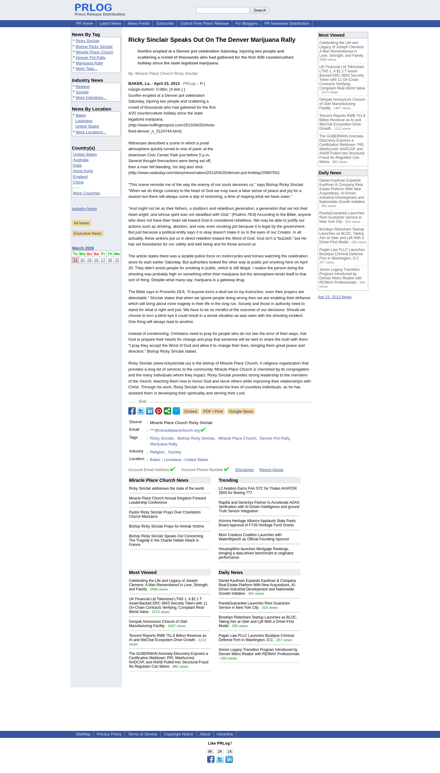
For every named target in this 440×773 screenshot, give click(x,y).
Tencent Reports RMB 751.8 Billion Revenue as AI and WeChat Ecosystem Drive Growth (167, 637)
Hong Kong (83, 171)
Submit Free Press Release (204, 23)
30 (82, 260)
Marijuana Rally (89, 63)
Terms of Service (143, 734)
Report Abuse (271, 469)
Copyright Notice (178, 734)
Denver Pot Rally (91, 57)
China (78, 182)
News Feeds (139, 23)
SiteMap (83, 734)
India (77, 165)
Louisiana (83, 120)
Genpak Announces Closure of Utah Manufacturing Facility (158, 623)
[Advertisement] (266, 125)
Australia (81, 160)
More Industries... (91, 97)
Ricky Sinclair (88, 40)
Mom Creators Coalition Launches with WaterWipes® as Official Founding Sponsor (254, 537)
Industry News (84, 208)
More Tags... (86, 68)
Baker (81, 115)
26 (110, 260)
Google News (241, 411)
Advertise (225, 734)
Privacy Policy (109, 734)
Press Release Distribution (100, 11)
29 (89, 260)
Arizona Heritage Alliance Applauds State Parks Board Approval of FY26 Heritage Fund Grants (257, 523)
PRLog (189, 83)
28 (96, 260)
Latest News (110, 23)
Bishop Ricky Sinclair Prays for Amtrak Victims (166, 526)
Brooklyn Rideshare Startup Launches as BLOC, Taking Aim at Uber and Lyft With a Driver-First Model (258, 621)
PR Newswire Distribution (286, 23)
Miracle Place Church (95, 52)
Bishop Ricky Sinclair (94, 46)
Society (82, 92)
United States (87, 126)
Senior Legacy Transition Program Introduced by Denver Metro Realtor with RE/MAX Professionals (259, 652)
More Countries (86, 193)
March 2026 (83, 248)
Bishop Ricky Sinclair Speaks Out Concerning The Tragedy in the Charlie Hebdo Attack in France (166, 540)
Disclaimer (244, 469)
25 (117, 260)
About (205, 734)
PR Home (84, 23)
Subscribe (165, 23)
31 (75, 260)
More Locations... (91, 132)
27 (103, 260)
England (80, 176)
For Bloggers (246, 23)
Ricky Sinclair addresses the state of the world (166, 488)
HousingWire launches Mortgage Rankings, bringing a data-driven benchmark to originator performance (256, 553)
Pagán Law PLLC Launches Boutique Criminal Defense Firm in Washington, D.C (256, 637)
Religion (83, 86)
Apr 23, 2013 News (335, 297)
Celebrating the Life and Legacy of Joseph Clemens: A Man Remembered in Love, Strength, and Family (169, 585)
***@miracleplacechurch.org (175, 430)
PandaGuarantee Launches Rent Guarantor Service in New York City (254, 605)
